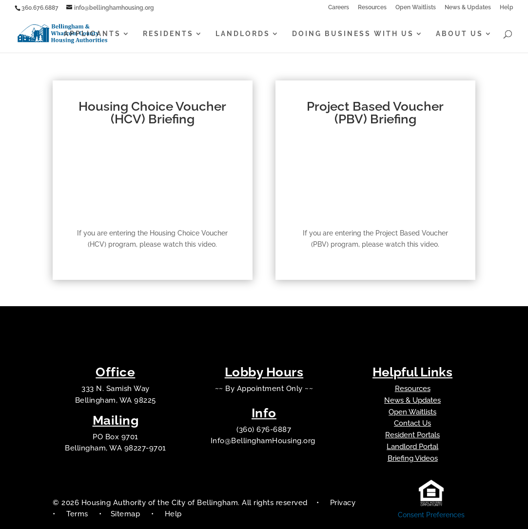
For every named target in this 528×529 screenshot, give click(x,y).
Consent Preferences (431, 515)
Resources (372, 7)
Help (506, 7)
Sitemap (126, 513)
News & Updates (468, 7)
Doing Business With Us (353, 34)
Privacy (343, 502)
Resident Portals (412, 435)
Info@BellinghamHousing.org (264, 440)
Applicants (92, 34)
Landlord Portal (412, 446)
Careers (338, 7)
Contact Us (412, 423)
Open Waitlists (415, 7)
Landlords (242, 34)
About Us (459, 34)
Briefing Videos (413, 458)
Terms (77, 513)
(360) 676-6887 (263, 429)
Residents (168, 34)
